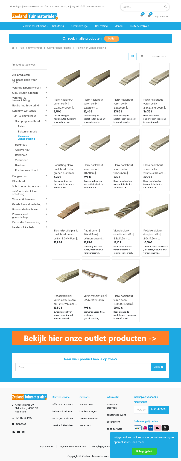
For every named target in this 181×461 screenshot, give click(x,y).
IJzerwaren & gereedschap (20, 216)
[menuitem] (35, 26)
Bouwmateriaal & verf (25, 209)
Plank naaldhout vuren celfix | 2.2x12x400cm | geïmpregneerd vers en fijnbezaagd (66, 103)
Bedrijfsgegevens (102, 446)
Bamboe (20, 165)
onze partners (114, 429)
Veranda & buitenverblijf (26, 87)
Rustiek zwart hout (26, 170)
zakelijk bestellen (89, 418)
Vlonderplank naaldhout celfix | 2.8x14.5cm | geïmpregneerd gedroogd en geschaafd (123, 234)
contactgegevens (116, 415)
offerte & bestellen (63, 404)
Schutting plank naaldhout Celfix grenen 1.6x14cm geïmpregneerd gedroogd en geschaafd (64, 169)
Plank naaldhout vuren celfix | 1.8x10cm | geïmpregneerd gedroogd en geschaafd (93, 169)
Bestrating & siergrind (25, 105)
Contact (21, 424)
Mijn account (47, 446)
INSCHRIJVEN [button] (159, 409)
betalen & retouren (62, 411)
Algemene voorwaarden (73, 446)
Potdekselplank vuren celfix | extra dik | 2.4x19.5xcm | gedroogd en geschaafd (65, 300)
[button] (157, 26)
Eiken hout (18, 181)
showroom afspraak (112, 406)
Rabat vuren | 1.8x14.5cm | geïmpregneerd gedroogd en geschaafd (93, 234)
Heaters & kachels (23, 227)
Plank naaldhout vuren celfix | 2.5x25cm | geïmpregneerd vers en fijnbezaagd (125, 103)
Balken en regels (27, 131)
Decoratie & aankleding (26, 222)
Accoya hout (23, 149)
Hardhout (21, 144)
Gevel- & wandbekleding (26, 204)
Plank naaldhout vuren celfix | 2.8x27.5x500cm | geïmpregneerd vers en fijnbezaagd (155, 103)
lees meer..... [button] (140, 442)
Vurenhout (21, 160)
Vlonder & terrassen (24, 199)
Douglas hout (20, 176)
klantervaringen (88, 411)
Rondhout (21, 155)
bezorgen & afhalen (63, 418)
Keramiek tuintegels (24, 110)
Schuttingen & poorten (26, 186)
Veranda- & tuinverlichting (21, 99)
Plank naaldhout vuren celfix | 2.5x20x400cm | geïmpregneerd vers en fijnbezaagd (125, 300)
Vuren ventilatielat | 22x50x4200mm (95, 298)
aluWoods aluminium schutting (24, 193)
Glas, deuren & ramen (25, 92)
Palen (21, 126)
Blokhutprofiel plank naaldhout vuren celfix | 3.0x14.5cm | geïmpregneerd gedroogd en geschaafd (66, 234)
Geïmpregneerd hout (27, 121)
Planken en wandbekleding (26, 137)
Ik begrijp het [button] (144, 451)
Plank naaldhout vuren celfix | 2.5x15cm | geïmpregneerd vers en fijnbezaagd (96, 103)
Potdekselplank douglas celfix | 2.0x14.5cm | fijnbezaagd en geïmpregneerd (152, 234)
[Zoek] (165, 6)
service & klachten (62, 425)
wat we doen (87, 404)
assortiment (113, 421)
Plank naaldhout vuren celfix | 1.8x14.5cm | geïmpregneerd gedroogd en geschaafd (123, 169)
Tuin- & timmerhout (24, 115)
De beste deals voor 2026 (24, 81)
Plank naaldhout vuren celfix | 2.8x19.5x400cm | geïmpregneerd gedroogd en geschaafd (153, 169)
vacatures (85, 425)
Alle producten (21, 75)
